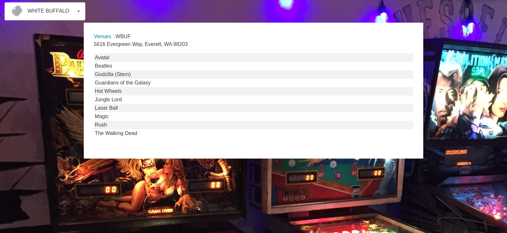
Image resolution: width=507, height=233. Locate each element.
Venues (102, 36)
